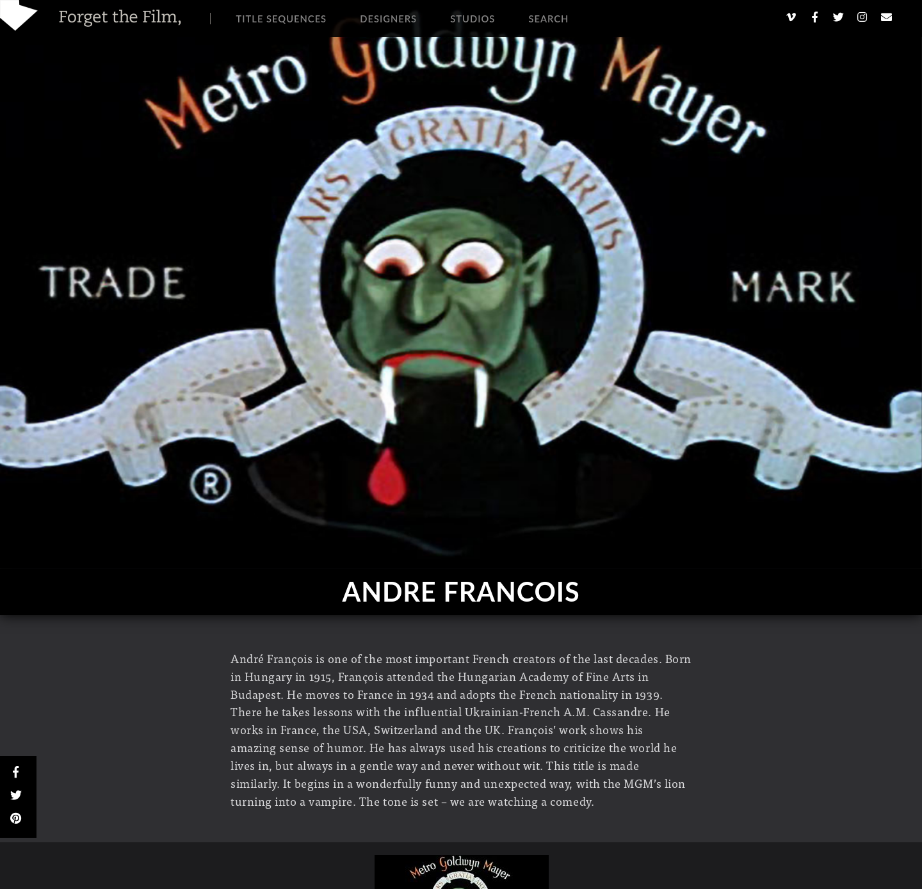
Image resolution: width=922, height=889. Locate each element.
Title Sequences (281, 18)
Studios (472, 18)
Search (548, 18)
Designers (388, 18)
